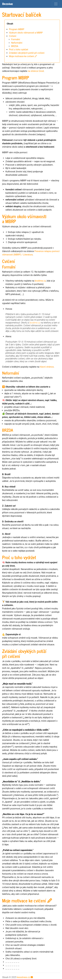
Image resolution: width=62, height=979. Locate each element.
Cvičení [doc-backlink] (8, 261)
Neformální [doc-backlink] (10, 373)
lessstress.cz (23, 977)
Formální (15, 39)
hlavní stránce (47, 366)
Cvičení (12, 36)
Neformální (16, 42)
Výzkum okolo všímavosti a (26, 32)
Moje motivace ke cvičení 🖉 (23, 56)
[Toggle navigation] (56, 4)
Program (16, 29)
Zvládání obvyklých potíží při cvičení (26, 53)
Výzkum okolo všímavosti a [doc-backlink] (24, 219)
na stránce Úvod (36, 71)
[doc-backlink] (7, 430)
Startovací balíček (21, 14)
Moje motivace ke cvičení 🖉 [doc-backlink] (27, 900)
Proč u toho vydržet (18, 49)
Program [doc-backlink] (15, 77)
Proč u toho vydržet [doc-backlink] (19, 557)
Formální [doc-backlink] (9, 267)
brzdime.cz (40, 280)
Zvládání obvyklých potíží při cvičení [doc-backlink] (24, 653)
